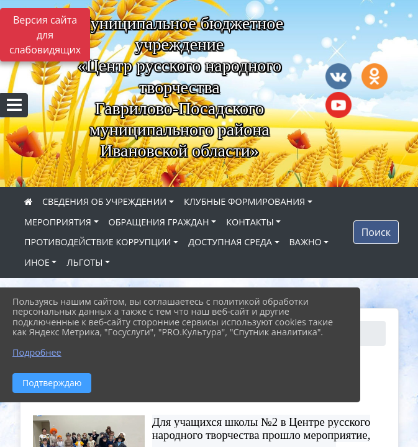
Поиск (376, 232)
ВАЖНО (305, 242)
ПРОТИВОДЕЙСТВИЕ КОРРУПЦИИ (97, 242)
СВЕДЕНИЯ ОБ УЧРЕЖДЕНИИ (104, 201)
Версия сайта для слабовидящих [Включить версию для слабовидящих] (45, 34)
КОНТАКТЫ (250, 222)
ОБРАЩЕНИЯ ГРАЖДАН (159, 222)
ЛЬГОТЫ (84, 262)
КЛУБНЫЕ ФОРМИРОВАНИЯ (244, 201)
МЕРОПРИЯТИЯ (57, 222)
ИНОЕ (37, 262)
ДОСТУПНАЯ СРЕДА (230, 242)
